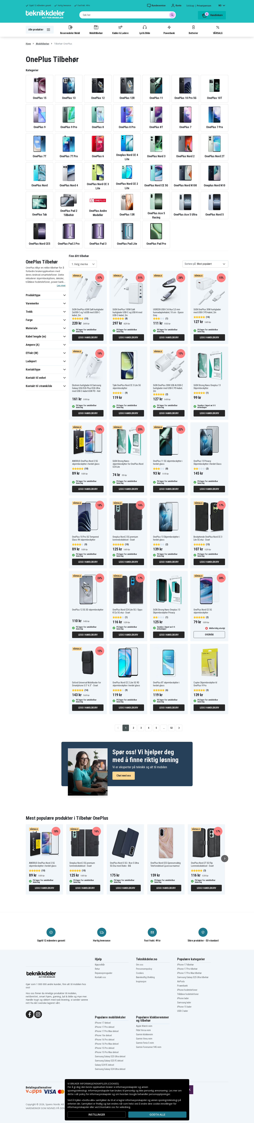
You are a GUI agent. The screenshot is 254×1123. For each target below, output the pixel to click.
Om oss (139, 964)
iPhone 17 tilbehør (185, 964)
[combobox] (127, 14)
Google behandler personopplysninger (149, 1094)
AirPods (181, 981)
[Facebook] (30, 1014)
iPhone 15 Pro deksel (104, 1048)
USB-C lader (182, 1011)
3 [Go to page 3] (141, 728)
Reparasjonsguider (103, 973)
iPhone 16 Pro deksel (104, 1039)
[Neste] (224, 858)
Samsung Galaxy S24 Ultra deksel (110, 1069)
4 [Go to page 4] (148, 728)
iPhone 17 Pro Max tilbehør (189, 973)
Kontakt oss (100, 977)
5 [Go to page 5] (156, 728)
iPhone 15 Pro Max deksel (107, 1052)
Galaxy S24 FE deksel (104, 1065)
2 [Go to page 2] (133, 728)
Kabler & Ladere (120, 29)
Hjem (28, 43)
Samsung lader (184, 1002)
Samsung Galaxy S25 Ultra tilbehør (192, 977)
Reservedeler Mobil (70, 29)
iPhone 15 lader (184, 1006)
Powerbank (169, 29)
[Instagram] (38, 1014)
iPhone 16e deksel (103, 1035)
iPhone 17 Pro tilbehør (187, 969)
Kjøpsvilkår (100, 964)
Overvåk (209, 634)
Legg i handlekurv (88, 337)
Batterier (193, 29)
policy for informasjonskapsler (95, 1094)
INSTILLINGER (96, 1114)
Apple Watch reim (144, 1026)
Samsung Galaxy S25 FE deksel (109, 1060)
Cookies (140, 973)
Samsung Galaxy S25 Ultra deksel (110, 1056)
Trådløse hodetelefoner (188, 994)
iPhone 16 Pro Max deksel (107, 1044)
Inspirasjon (141, 981)
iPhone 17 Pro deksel (104, 1027)
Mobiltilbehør (96, 29)
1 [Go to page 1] (125, 728)
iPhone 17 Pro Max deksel (107, 1031)
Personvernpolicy (144, 969)
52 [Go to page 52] (171, 728)
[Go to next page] (179, 728)
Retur (97, 969)
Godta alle (157, 1114)
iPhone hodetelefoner (187, 990)
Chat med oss (123, 775)
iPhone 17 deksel (103, 1022)
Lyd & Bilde (144, 29)
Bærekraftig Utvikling (145, 977)
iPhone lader (183, 998)
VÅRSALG (217, 29)
